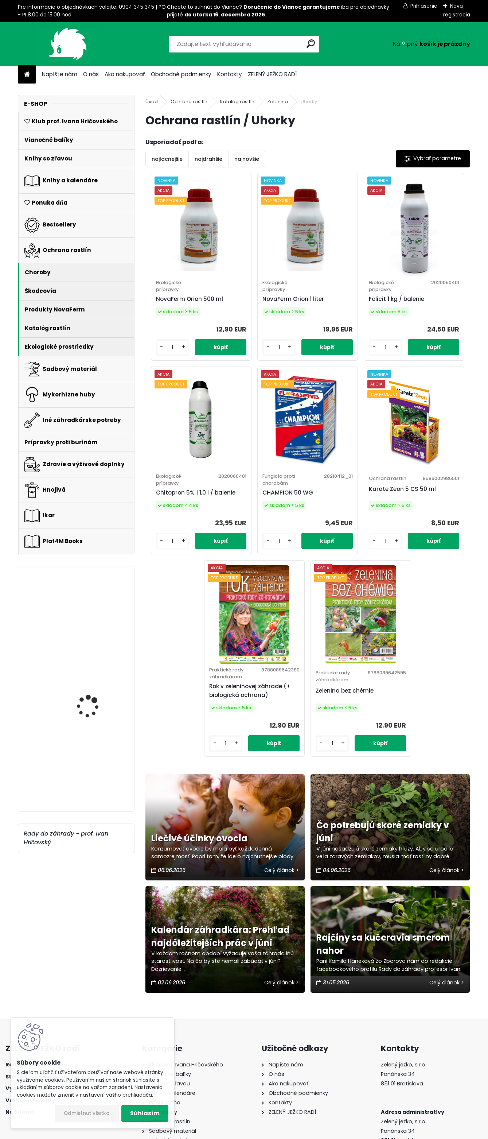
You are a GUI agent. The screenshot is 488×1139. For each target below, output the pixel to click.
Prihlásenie (423, 5)
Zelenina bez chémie (425, 525)
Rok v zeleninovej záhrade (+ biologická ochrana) (348, 523)
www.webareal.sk (273, 1131)
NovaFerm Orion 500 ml (182, 303)
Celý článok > (281, 708)
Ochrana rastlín (189, 101)
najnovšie (246, 159)
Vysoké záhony (84, 607)
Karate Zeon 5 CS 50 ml (263, 521)
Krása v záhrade (87, 766)
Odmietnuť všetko (86, 1113)
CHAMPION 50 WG (178, 520)
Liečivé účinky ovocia (199, 676)
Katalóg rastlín (237, 101)
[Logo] (68, 44)
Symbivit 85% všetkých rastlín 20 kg (94, 723)
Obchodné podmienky (181, 74)
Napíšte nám (59, 74)
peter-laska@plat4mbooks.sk (420, 1058)
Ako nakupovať (125, 74)
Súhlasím (145, 1113)
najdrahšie (208, 159)
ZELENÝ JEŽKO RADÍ (272, 74)
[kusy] (164, 356)
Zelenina (277, 101)
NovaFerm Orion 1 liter (265, 303)
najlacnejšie (167, 159)
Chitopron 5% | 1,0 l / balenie (425, 303)
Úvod (151, 101)
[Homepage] (27, 74)
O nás (91, 74)
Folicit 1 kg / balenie (343, 303)
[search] (311, 43)
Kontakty (229, 74)
